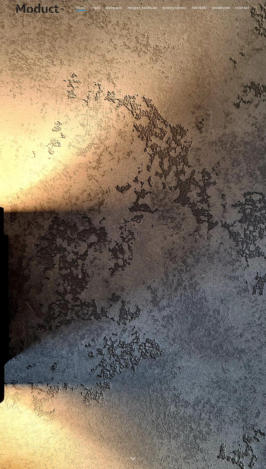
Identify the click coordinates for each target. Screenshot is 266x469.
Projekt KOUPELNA (142, 8)
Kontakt (242, 8)
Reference (113, 8)
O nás (95, 8)
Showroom (221, 8)
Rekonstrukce (174, 8)
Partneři (199, 8)
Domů (81, 8)
